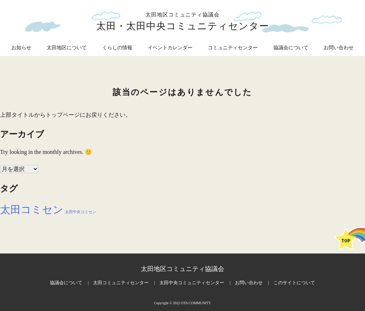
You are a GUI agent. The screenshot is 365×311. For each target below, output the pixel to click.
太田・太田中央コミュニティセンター (182, 26)
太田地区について (67, 47)
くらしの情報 (117, 47)
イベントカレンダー (170, 47)
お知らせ (21, 47)
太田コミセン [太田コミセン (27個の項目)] (31, 210)
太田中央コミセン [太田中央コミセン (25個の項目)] (80, 212)
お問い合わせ (339, 47)
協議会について (290, 47)
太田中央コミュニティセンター (191, 282)
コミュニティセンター (233, 47)
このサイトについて (294, 282)
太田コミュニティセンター (121, 282)
